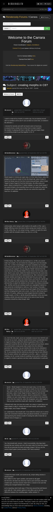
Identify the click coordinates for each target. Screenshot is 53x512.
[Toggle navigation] (3, 3)
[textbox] (16, 24)
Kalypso (29, 45)
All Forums (45, 17)
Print (19, 94)
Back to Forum (9, 94)
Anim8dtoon (35, 45)
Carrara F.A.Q (17, 48)
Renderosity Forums (16, 17)
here (34, 56)
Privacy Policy (21, 507)
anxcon (9, 88)
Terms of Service (38, 505)
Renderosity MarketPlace (18, 65)
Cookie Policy (8, 507)
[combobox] (17, 24)
